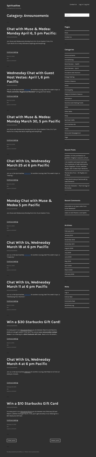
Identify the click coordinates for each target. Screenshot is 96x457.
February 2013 (69, 231)
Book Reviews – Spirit (72, 68)
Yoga (66, 137)
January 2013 (69, 235)
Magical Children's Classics (73, 94)
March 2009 (68, 270)
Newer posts (55, 440)
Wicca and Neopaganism (73, 133)
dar (7, 58)
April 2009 (68, 265)
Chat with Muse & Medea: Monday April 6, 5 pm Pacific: (31, 31)
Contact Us (73, 4)
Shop (66, 116)
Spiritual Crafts (70, 120)
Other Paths (68, 111)
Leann (66, 213)
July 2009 (68, 252)
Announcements (12, 37)
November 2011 (70, 244)
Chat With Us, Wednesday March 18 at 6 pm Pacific (28, 244)
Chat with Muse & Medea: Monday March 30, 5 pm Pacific (33, 119)
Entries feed (68, 297)
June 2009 (68, 257)
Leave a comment (11, 60)
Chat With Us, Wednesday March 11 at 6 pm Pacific (28, 284)
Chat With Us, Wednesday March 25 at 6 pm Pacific (28, 163)
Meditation (68, 98)
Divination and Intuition (72, 72)
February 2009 (69, 274)
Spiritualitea (13, 5)
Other (66, 107)
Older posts (11, 440)
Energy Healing (69, 77)
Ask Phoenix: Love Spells (79, 213)
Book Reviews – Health (72, 64)
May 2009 (68, 261)
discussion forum (26, 330)
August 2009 (69, 248)
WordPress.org (69, 305)
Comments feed (70, 301)
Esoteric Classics (70, 81)
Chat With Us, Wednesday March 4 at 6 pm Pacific (28, 361)
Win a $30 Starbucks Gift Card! (33, 322)
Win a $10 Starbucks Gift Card (32, 403)
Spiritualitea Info (70, 124)
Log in (67, 292)
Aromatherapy (69, 60)
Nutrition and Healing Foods (74, 103)
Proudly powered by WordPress (15, 452)
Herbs (66, 85)
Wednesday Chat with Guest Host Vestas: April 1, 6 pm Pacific (30, 77)
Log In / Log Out (84, 4)
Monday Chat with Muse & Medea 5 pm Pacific (29, 203)
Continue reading (12, 52)
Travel (66, 129)
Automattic (36, 452)
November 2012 (70, 240)
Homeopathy (69, 90)
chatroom (27, 89)
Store (66, 33)
